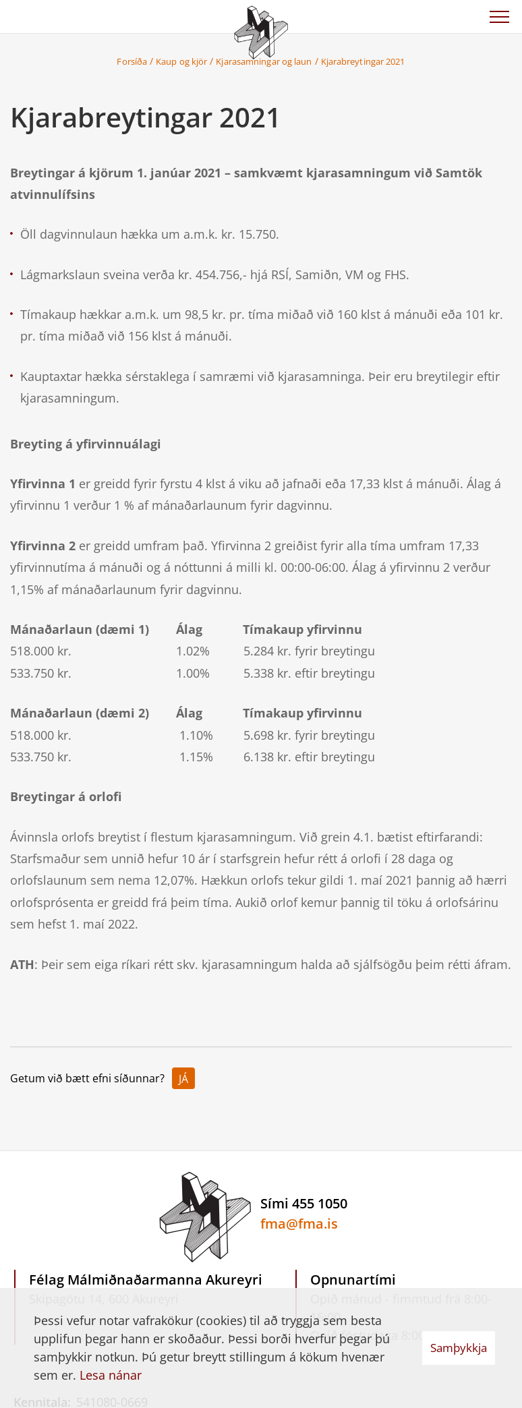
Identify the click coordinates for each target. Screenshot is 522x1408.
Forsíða (132, 61)
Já (183, 1079)
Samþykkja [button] (458, 1347)
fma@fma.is (299, 1223)
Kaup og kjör (181, 61)
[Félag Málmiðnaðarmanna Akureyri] (261, 30)
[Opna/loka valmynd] (499, 17)
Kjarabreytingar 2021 (363, 61)
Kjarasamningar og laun (264, 61)
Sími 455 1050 (303, 1203)
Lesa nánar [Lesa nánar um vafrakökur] (111, 1375)
